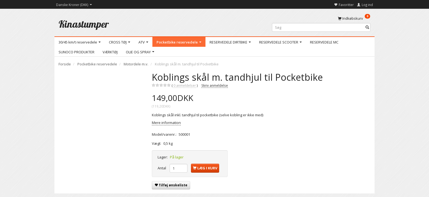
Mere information (166, 122)
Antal (162, 168)
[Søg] (367, 27)
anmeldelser (184, 85)
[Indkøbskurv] (354, 18)
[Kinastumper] (84, 24)
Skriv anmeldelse (214, 85)
